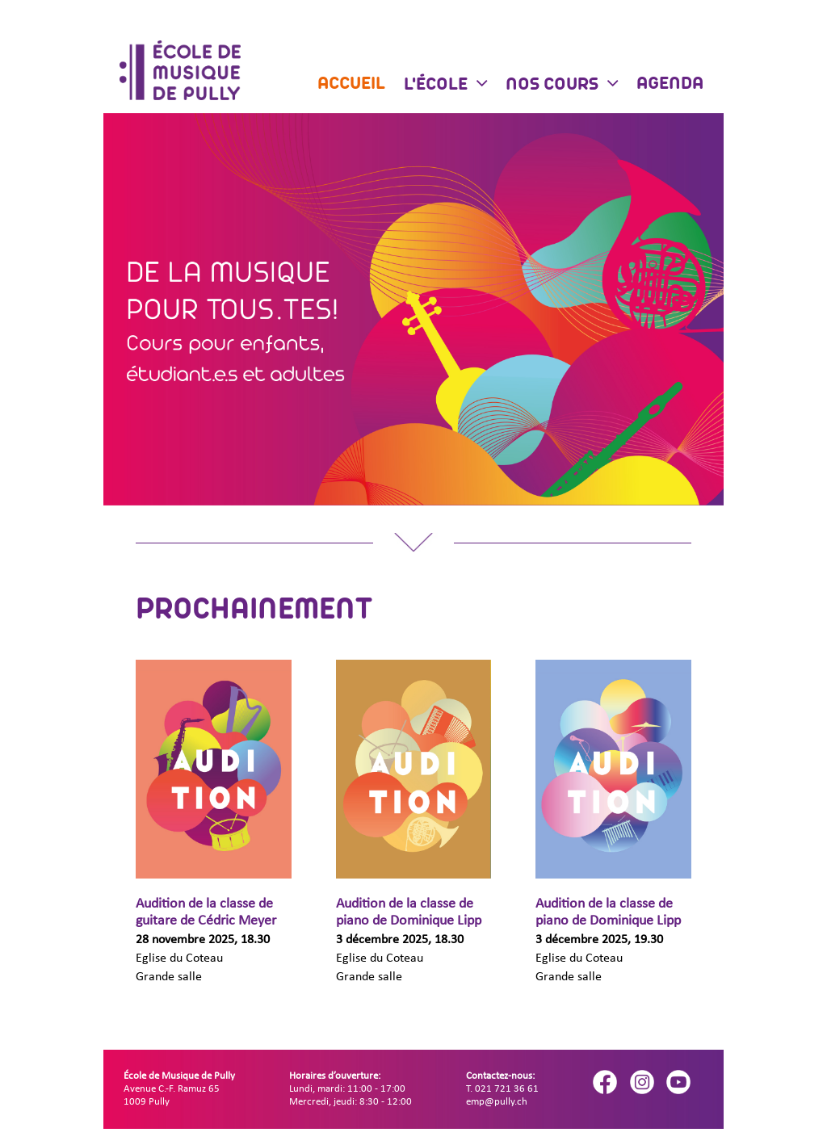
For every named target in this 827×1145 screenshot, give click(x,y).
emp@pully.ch (496, 1102)
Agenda (669, 84)
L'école (438, 85)
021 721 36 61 (507, 1089)
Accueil (351, 84)
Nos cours (554, 85)
